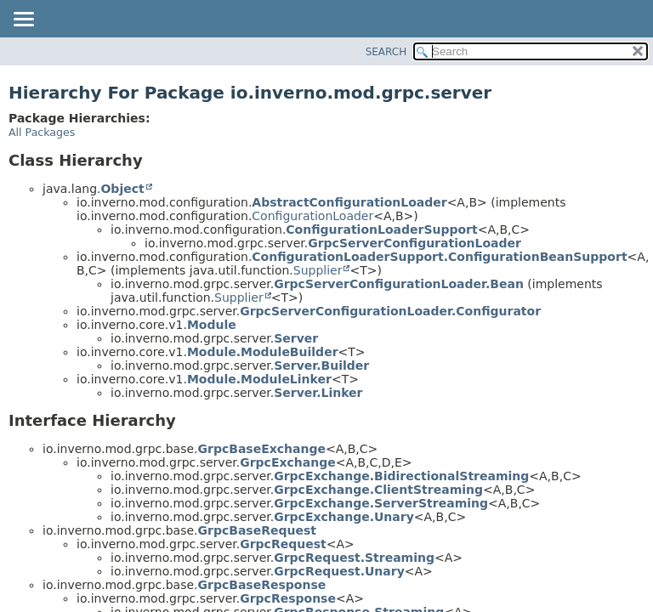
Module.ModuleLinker (259, 379)
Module (211, 325)
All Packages (42, 132)
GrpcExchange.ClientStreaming (378, 489)
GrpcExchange (288, 462)
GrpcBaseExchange (262, 449)
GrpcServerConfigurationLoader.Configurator (390, 311)
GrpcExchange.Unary (344, 517)
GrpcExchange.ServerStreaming (381, 503)
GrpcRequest (283, 544)
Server (296, 338)
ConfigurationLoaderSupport (381, 229)
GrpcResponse (288, 598)
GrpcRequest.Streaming (354, 557)
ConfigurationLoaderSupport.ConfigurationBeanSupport (439, 257)
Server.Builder (321, 365)
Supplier (318, 270)
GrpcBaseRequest (257, 530)
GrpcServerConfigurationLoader (414, 243)
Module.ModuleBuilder (262, 352)
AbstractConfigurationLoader (349, 202)
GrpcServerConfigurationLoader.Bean (399, 284)
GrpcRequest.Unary (339, 571)
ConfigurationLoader (312, 216)
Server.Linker (318, 393)
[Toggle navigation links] (23, 20)
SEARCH (386, 52)
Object (122, 189)
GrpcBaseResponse (262, 585)
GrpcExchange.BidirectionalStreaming (401, 476)
